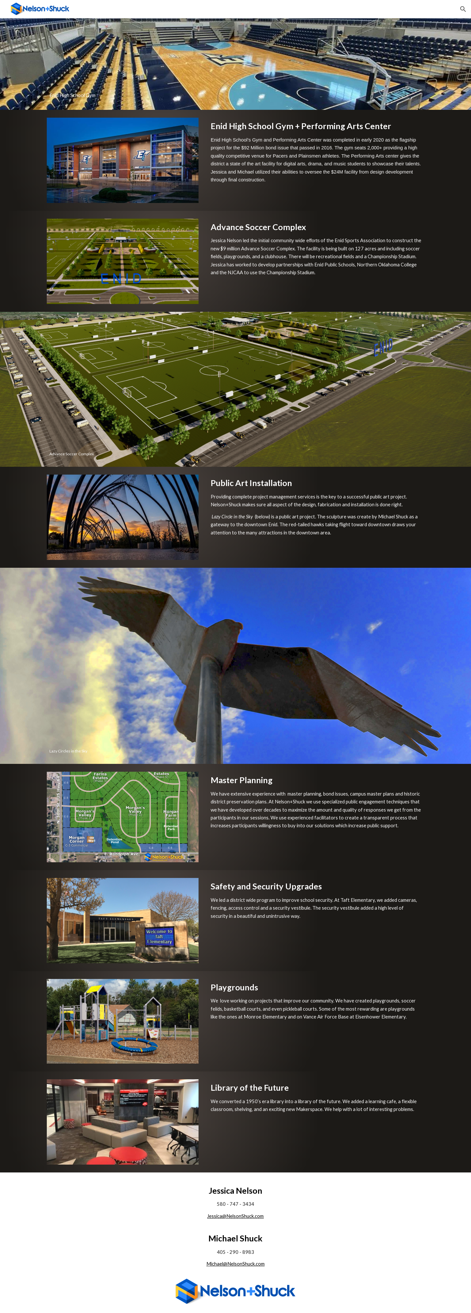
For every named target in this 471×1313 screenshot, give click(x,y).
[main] (235, 64)
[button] (463, 9)
